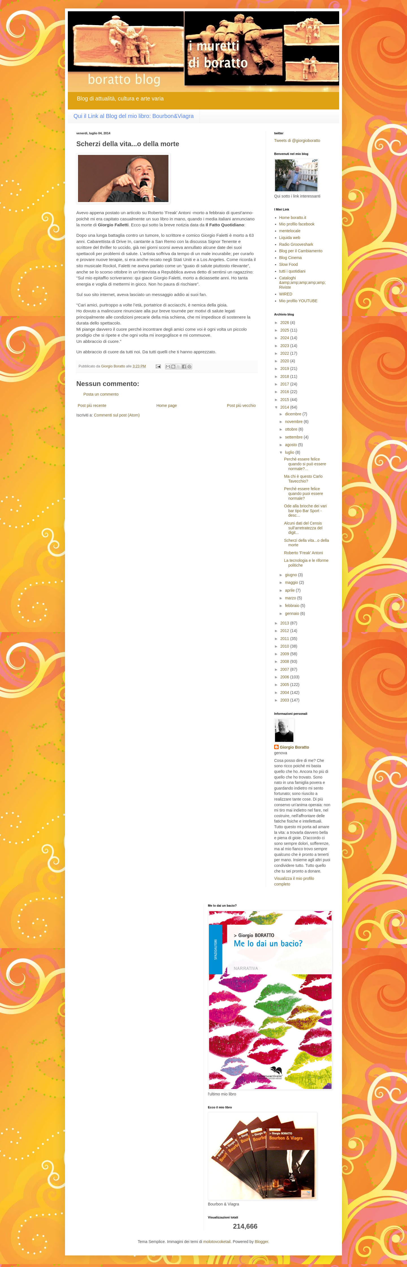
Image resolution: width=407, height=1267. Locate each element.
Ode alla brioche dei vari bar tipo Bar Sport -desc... (305, 511)
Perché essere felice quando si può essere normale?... (305, 464)
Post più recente (92, 405)
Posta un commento (101, 394)
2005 (285, 684)
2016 (285, 391)
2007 (285, 669)
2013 (285, 623)
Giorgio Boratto (294, 747)
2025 (285, 330)
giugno (291, 575)
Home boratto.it (292, 217)
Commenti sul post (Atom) (117, 415)
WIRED (286, 294)
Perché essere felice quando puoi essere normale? (303, 493)
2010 (285, 646)
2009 (285, 654)
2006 (285, 677)
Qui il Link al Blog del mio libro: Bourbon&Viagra (133, 116)
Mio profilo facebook (297, 224)
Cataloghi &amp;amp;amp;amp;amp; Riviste (302, 283)
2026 (285, 322)
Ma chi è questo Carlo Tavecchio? (303, 478)
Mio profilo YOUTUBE (298, 301)
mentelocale (290, 231)
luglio (290, 452)
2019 (285, 368)
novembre (294, 421)
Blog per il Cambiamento (300, 251)
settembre (294, 437)
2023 (285, 345)
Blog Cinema (290, 257)
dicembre (293, 414)
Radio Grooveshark (296, 244)
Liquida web (289, 237)
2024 (285, 338)
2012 (285, 630)
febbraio (292, 605)
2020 (285, 361)
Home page (166, 405)
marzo (291, 598)
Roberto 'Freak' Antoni (303, 553)
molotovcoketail (217, 1241)
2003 (285, 700)
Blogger (261, 1241)
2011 (285, 638)
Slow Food (288, 264)
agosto (291, 444)
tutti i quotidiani (292, 271)
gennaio (292, 613)
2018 (285, 376)
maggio (292, 582)
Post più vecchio (241, 405)
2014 (285, 407)
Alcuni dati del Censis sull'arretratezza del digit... (303, 528)
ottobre (291, 429)
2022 (285, 353)
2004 (285, 692)
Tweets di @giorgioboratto (297, 140)
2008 (285, 661)
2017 (285, 384)
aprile (290, 590)
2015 (285, 399)
